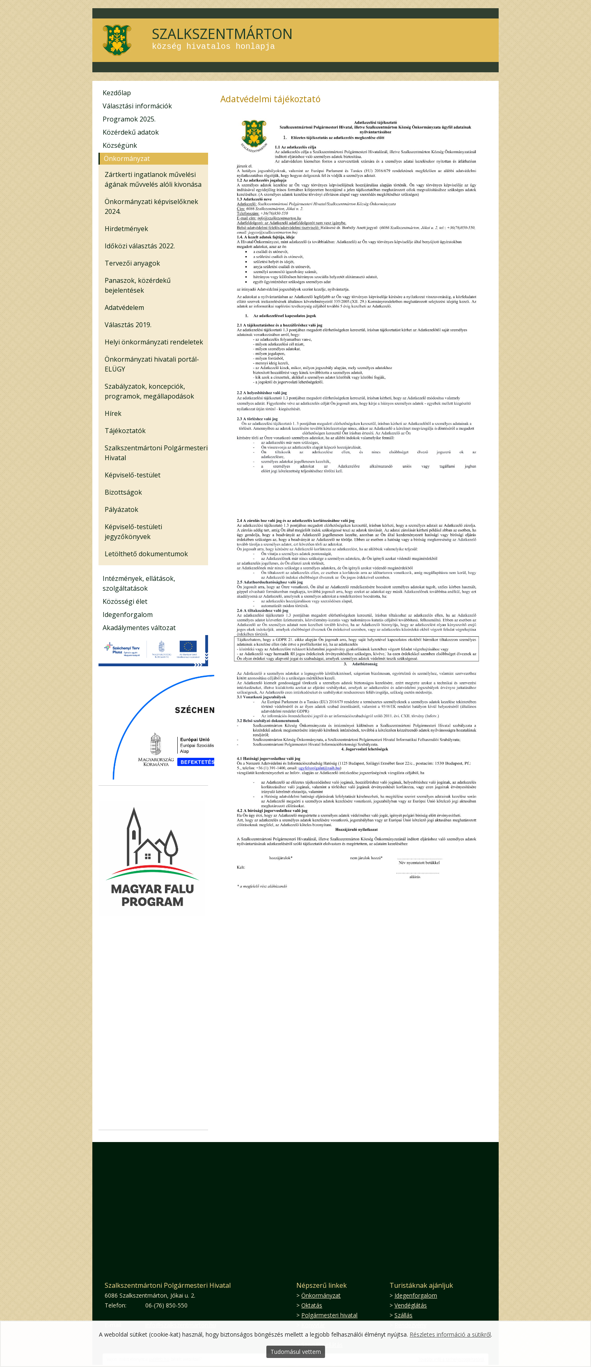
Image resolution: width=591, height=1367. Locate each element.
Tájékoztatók (125, 430)
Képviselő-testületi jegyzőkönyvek (133, 531)
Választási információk (137, 105)
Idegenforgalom (128, 614)
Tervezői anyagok (132, 263)
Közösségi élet (125, 601)
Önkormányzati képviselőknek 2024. (151, 206)
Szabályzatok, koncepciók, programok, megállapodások (149, 391)
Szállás (403, 1315)
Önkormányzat (127, 158)
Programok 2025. (129, 119)
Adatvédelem (124, 307)
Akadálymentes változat (139, 627)
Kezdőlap (117, 92)
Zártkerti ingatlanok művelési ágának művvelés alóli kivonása (153, 179)
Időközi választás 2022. (140, 245)
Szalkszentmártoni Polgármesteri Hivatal (156, 452)
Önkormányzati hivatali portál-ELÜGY (152, 364)
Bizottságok (123, 492)
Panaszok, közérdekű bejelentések (138, 285)
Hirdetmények (126, 228)
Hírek (113, 413)
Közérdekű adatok (131, 132)
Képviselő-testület (132, 474)
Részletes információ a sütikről (450, 1334)
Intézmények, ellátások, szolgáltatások (139, 583)
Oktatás (311, 1305)
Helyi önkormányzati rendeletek (154, 341)
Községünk (120, 145)
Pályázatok (121, 509)
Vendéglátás (410, 1305)
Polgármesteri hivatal (329, 1315)
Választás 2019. (128, 324)
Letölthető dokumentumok (146, 553)
